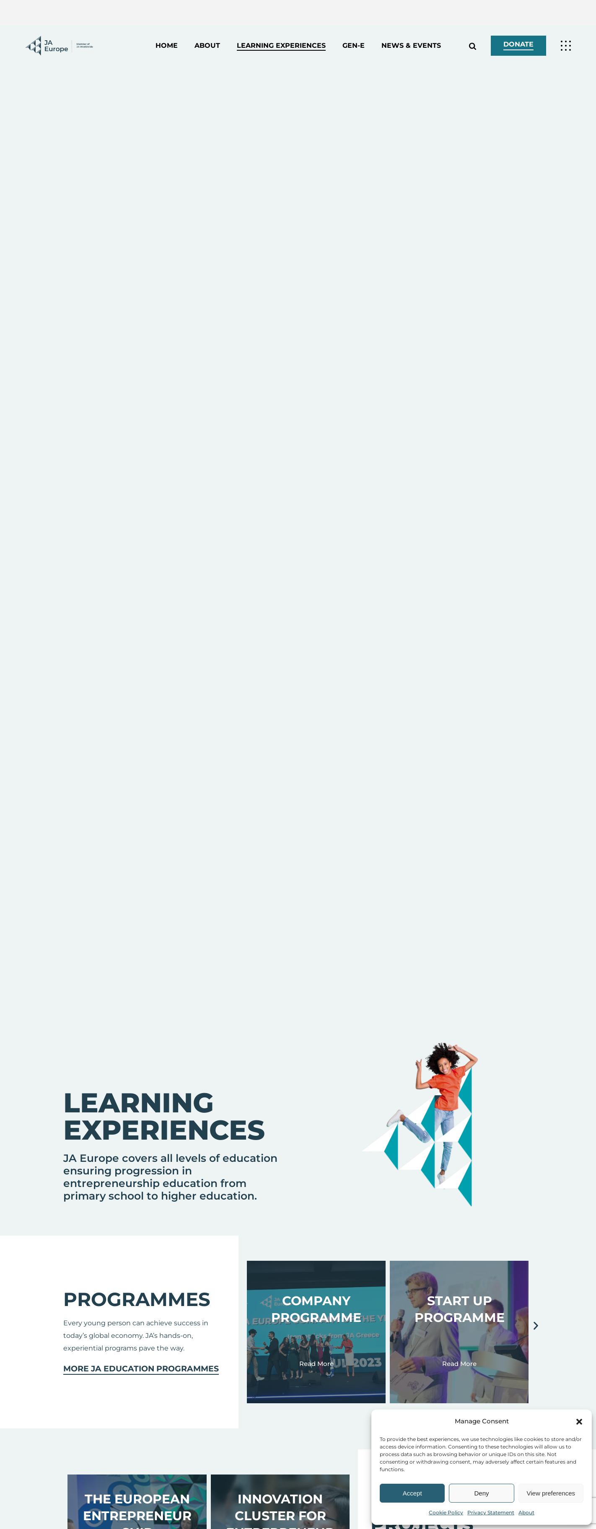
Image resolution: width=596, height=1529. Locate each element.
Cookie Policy (446, 1512)
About (526, 1512)
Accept (412, 1493)
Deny (481, 1493)
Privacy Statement (490, 1512)
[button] (579, 1422)
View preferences (551, 1493)
